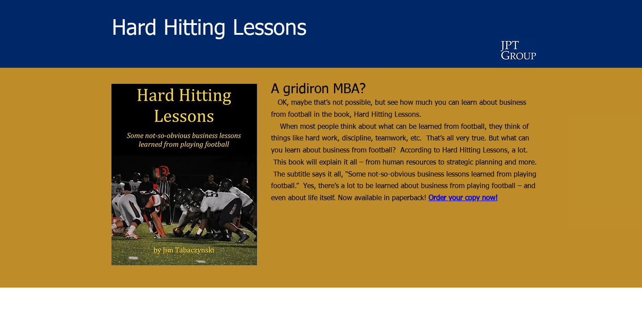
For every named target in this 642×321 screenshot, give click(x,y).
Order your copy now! (463, 198)
